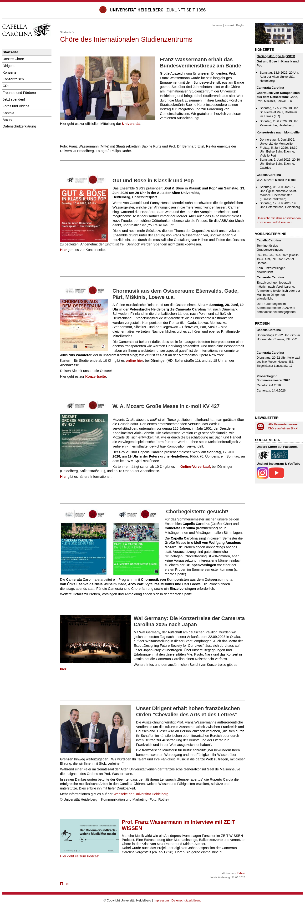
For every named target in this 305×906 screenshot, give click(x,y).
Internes (218, 25)
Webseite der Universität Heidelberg (140, 794)
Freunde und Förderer (19, 93)
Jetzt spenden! (14, 99)
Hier (63, 250)
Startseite (10, 52)
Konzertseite (95, 376)
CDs (6, 86)
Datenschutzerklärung (19, 126)
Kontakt (8, 113)
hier (63, 669)
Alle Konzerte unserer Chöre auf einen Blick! (283, 426)
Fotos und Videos (16, 106)
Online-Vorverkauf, (195, 466)
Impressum (161, 900)
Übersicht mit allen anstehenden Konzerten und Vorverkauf (279, 220)
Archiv (7, 120)
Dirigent (9, 66)
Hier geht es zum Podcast (79, 856)
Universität (131, 124)
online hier (134, 360)
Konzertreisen (13, 79)
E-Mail (241, 873)
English (240, 25)
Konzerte (9, 72)
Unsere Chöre (13, 59)
